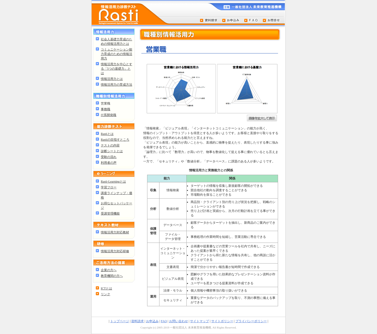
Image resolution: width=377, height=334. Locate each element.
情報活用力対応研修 (115, 251)
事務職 (105, 109)
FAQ (164, 321)
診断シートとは (112, 151)
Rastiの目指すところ (115, 139)
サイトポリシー (222, 321)
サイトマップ (199, 321)
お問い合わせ (178, 321)
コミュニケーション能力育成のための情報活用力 (116, 54)
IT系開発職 (108, 115)
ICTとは (106, 288)
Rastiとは (107, 134)
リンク (105, 294)
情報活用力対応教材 (115, 232)
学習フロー (109, 187)
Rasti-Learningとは (113, 181)
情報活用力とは (112, 79)
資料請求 (137, 321)
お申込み (152, 321)
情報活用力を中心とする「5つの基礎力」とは (116, 68)
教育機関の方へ (112, 276)
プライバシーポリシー (251, 321)
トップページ (119, 321)
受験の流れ (109, 157)
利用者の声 (109, 163)
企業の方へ (109, 270)
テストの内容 (110, 145)
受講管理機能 (110, 213)
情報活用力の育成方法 (116, 84)
